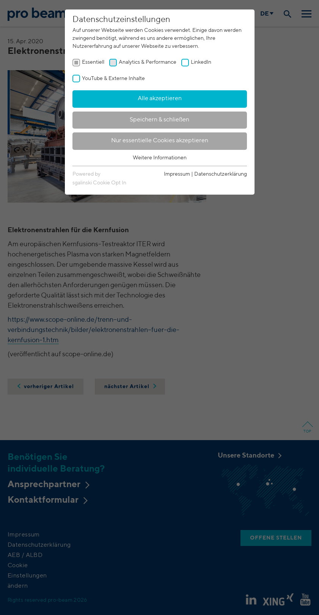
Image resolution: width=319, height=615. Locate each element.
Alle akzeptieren (160, 99)
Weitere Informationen (160, 157)
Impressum (177, 174)
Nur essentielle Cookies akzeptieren (159, 141)
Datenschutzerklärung (220, 174)
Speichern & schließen (159, 120)
